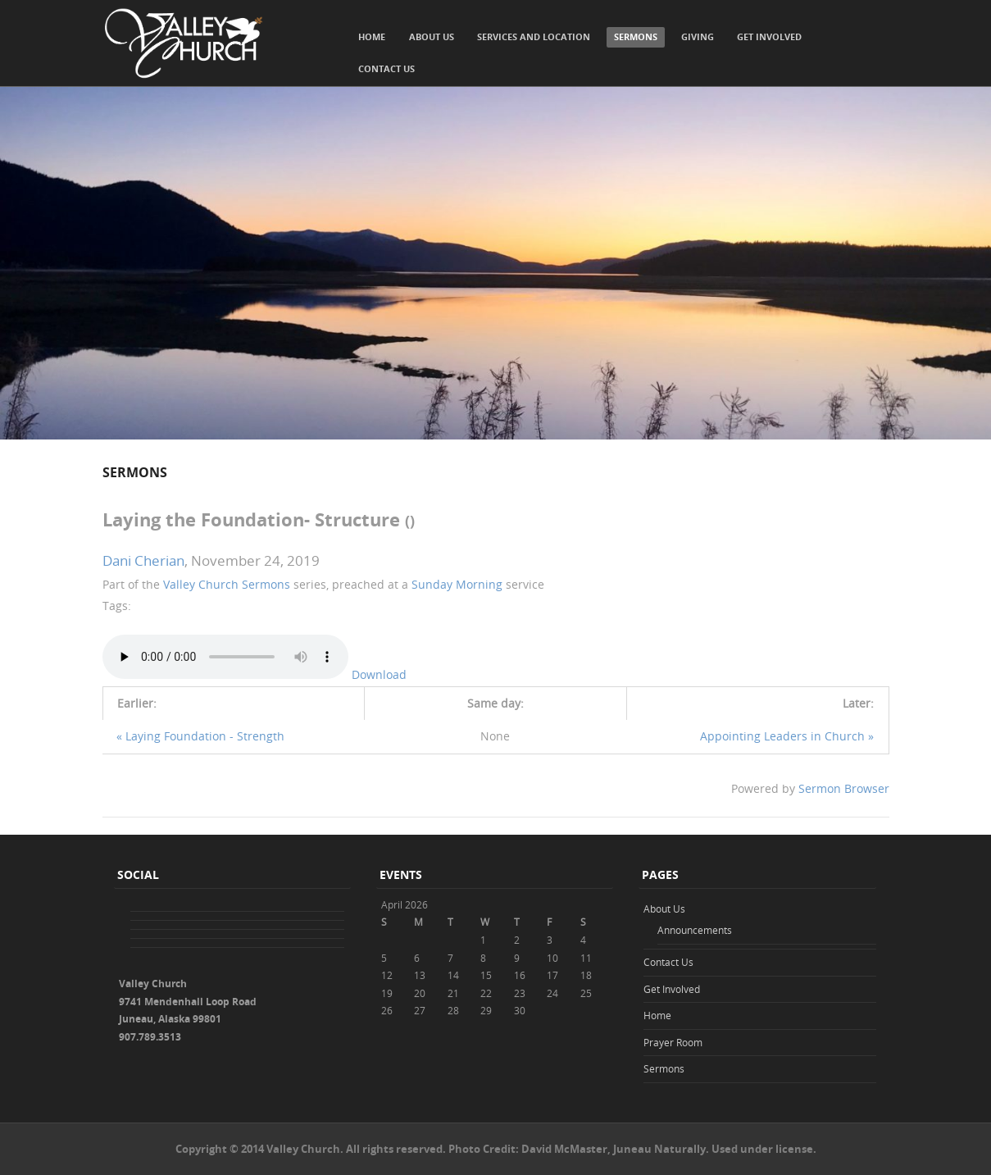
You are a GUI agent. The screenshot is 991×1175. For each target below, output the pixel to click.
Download (379, 674)
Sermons (635, 36)
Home (371, 36)
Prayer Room (672, 1042)
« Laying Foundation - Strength (200, 736)
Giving (697, 36)
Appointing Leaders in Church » (787, 736)
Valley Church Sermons (226, 584)
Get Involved (769, 36)
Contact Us (386, 68)
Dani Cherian (143, 560)
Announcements (694, 929)
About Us (431, 36)
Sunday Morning (456, 584)
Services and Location (533, 36)
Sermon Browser (843, 788)
